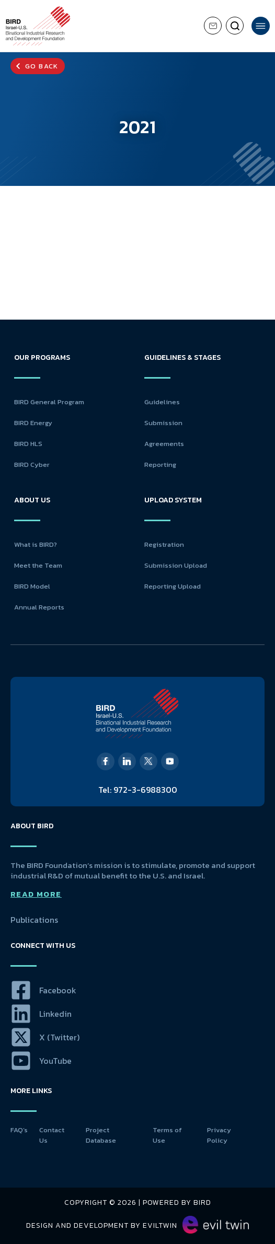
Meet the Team (38, 565)
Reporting (160, 465)
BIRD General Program (49, 402)
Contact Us (51, 1135)
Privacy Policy (219, 1135)
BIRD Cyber (32, 465)
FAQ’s (19, 1130)
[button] (37, 66)
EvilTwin (160, 1225)
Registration (164, 544)
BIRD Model (32, 586)
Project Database (101, 1135)
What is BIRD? (35, 544)
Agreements (164, 444)
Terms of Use (167, 1135)
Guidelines (162, 402)
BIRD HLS (28, 444)
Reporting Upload (172, 586)
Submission (163, 423)
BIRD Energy (33, 423)
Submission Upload (175, 565)
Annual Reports (39, 607)
